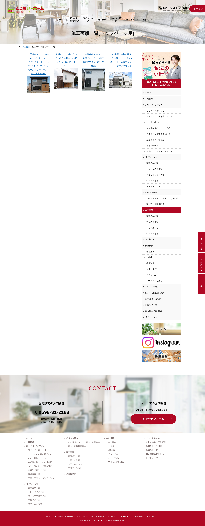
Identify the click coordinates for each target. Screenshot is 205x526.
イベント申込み (152, 286)
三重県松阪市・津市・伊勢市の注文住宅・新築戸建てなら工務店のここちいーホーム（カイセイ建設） (104, 517)
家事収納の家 (152, 163)
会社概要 (149, 245)
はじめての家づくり (155, 110)
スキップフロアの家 (155, 175)
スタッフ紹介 (152, 275)
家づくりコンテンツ (154, 105)
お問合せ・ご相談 (153, 299)
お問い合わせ (201, 262)
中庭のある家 (152, 180)
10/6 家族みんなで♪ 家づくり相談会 (162, 198)
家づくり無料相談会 (155, 204)
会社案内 (150, 252)
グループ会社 (152, 269)
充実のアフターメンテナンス (159, 151)
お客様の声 (150, 239)
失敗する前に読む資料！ (156, 293)
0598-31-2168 (54, 412)
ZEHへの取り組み (154, 280)
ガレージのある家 (154, 169)
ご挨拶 (149, 257)
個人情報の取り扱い (154, 311)
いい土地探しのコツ (155, 122)
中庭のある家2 (153, 233)
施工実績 (149, 210)
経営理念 (150, 263)
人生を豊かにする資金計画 (158, 134)
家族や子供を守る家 (155, 140)
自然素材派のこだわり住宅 (158, 128)
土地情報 (149, 98)
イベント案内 (151, 192)
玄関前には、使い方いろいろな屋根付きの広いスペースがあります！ (66, 71)
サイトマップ (151, 317)
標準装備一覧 (152, 145)
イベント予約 (201, 241)
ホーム (148, 92)
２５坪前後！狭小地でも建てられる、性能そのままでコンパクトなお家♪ (93, 72)
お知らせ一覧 (151, 305)
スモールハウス (153, 186)
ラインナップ (151, 157)
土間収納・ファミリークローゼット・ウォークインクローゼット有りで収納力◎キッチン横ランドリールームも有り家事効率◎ (38, 73)
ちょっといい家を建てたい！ (159, 116)
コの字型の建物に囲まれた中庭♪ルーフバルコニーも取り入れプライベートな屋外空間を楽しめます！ (120, 70)
